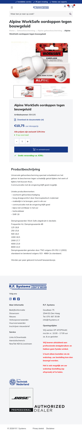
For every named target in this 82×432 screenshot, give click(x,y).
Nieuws (12, 316)
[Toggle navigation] (12, 7)
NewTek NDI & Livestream (20, 344)
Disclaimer (50, 428)
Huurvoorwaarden (17, 323)
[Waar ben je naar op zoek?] (38, 14)
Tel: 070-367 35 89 (51, 316)
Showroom (14, 313)
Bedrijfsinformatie (17, 310)
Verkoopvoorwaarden (18, 320)
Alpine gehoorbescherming (50, 30)
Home (12, 30)
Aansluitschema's (17, 340)
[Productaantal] (22, 141)
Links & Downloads (17, 337)
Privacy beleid (38, 428)
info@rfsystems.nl (51, 320)
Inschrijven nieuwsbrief (19, 326)
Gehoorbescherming (26, 30)
